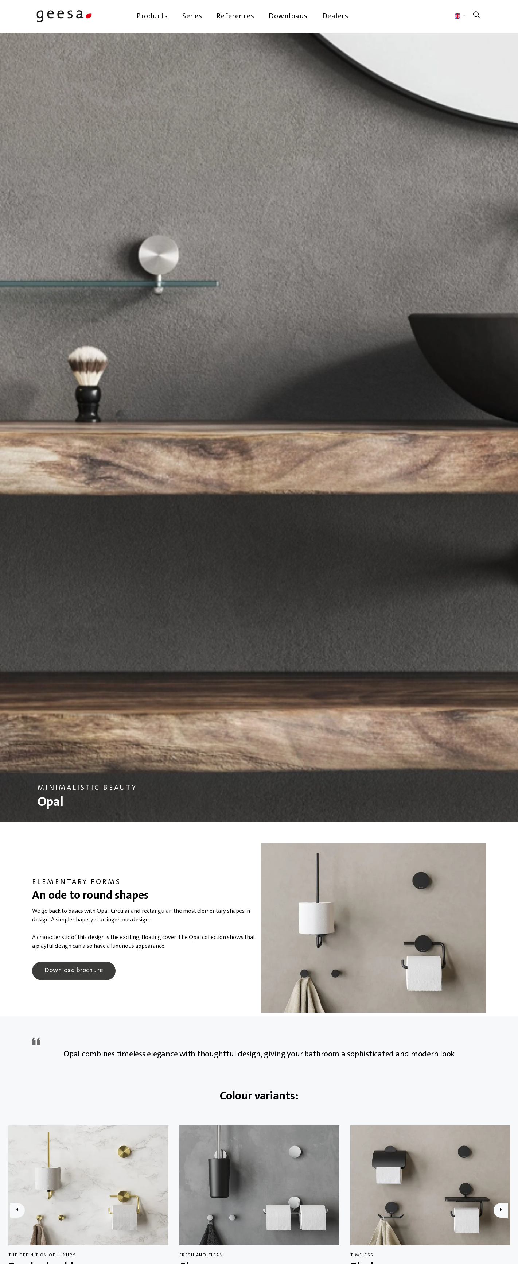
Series (192, 16)
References (235, 16)
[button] (373, 928)
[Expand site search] (477, 16)
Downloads (288, 16)
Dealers (335, 16)
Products (152, 16)
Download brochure (74, 971)
